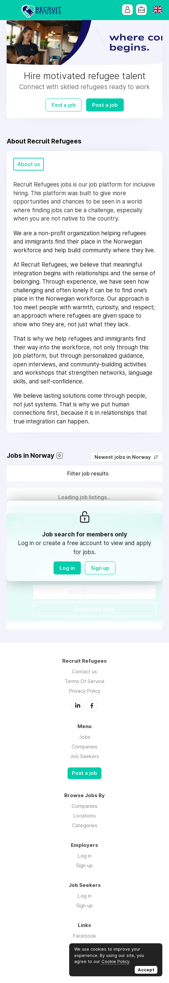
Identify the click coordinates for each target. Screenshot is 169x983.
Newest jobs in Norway (122, 457)
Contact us (84, 671)
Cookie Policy (115, 961)
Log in (67, 568)
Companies (84, 746)
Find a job (64, 105)
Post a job (105, 105)
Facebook (91, 705)
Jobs (84, 737)
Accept (146, 969)
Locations (84, 815)
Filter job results (87, 473)
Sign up (100, 568)
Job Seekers (84, 756)
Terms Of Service (84, 681)
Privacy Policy (84, 691)
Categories (84, 825)
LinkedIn (77, 705)
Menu (12, 10)
